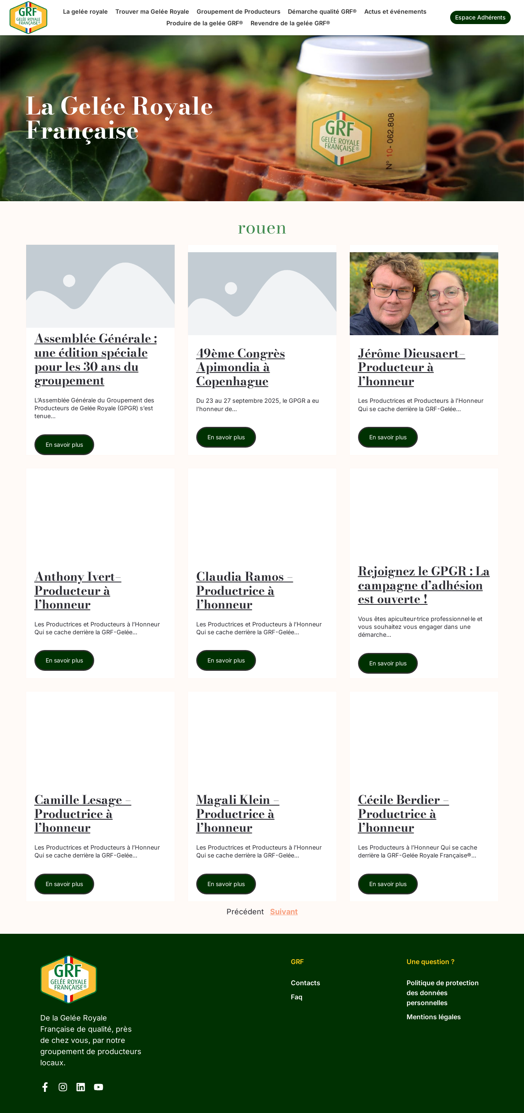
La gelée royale (85, 11)
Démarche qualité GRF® (322, 11)
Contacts (305, 983)
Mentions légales (434, 1017)
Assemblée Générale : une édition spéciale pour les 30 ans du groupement (95, 359)
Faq (296, 997)
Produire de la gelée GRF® (204, 23)
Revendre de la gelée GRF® (290, 23)
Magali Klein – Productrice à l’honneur (238, 814)
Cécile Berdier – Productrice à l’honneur (403, 814)
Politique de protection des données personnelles (443, 993)
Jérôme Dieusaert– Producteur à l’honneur (412, 367)
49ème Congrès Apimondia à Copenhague (240, 367)
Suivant (284, 911)
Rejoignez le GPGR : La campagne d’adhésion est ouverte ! (424, 585)
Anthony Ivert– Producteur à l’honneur (78, 590)
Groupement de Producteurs (238, 11)
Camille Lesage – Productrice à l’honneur (83, 814)
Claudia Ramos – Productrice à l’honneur (244, 590)
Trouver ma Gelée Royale (152, 11)
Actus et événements (395, 11)
